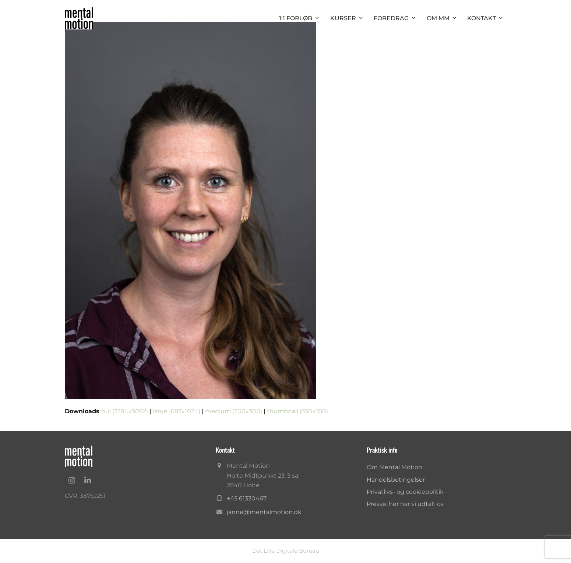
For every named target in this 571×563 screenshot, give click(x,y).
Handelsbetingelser (396, 479)
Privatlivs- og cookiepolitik (405, 491)
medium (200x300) (233, 411)
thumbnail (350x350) (297, 411)
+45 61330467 (247, 498)
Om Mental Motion (394, 467)
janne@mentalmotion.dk (264, 512)
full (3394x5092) (125, 411)
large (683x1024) (176, 411)
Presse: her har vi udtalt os (405, 503)
